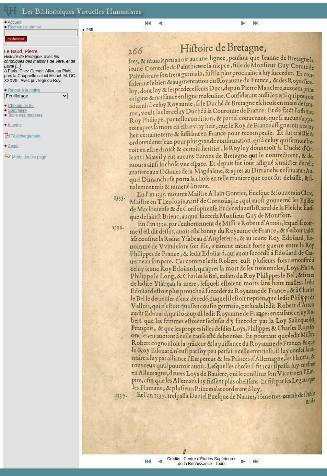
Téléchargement (25, 136)
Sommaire (17, 110)
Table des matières (25, 115)
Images (14, 124)
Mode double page (29, 157)
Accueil (14, 22)
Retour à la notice (24, 90)
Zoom (13, 145)
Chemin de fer (21, 105)
